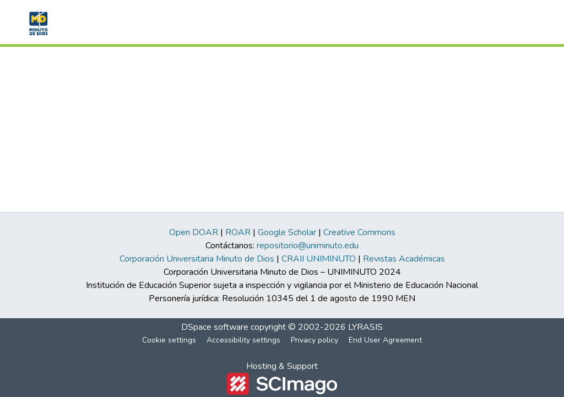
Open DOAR (193, 232)
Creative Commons (359, 232)
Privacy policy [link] (314, 340)
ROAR (238, 232)
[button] (37, 22)
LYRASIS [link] (365, 327)
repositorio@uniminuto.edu (308, 246)
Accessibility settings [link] (243, 340)
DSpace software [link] (214, 327)
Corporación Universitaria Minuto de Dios (197, 259)
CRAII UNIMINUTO (318, 259)
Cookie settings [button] (169, 340)
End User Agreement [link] (385, 340)
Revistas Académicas (404, 259)
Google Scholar (287, 232)
